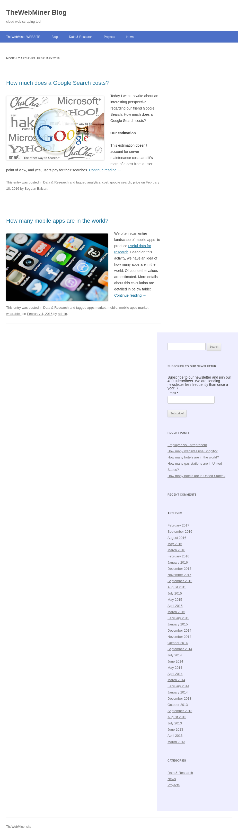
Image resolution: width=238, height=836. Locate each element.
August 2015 (177, 587)
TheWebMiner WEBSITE (23, 37)
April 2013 (175, 736)
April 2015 (175, 606)
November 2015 (179, 575)
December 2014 (179, 630)
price (136, 182)
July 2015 (175, 593)
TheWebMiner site (18, 827)
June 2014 (175, 661)
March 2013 (176, 742)
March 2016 (176, 550)
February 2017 (178, 525)
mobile (112, 308)
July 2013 (175, 723)
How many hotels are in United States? (196, 476)
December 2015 (179, 569)
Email (173, 393)
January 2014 (178, 692)
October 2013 (178, 705)
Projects (109, 37)
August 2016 (177, 538)
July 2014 (175, 655)
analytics (93, 182)
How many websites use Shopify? (192, 451)
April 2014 (175, 674)
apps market (96, 308)
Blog (54, 37)
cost (105, 182)
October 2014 (178, 643)
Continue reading (105, 170)
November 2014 (179, 637)
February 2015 (178, 618)
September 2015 (180, 581)
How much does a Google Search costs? (57, 83)
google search (120, 182)
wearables (13, 314)
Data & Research (80, 37)
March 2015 (176, 612)
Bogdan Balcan (36, 188)
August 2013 (177, 717)
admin (62, 314)
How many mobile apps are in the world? (57, 221)
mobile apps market (133, 308)
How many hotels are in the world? (193, 457)
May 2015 (175, 599)
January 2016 (178, 562)
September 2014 (180, 649)
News (130, 37)
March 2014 (176, 680)
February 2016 (178, 556)
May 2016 (175, 544)
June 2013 (175, 729)
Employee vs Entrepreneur (187, 445)
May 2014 (175, 668)
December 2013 (179, 698)
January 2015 (178, 624)
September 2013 (180, 711)
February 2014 (178, 686)
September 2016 (180, 531)
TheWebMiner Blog (36, 12)
